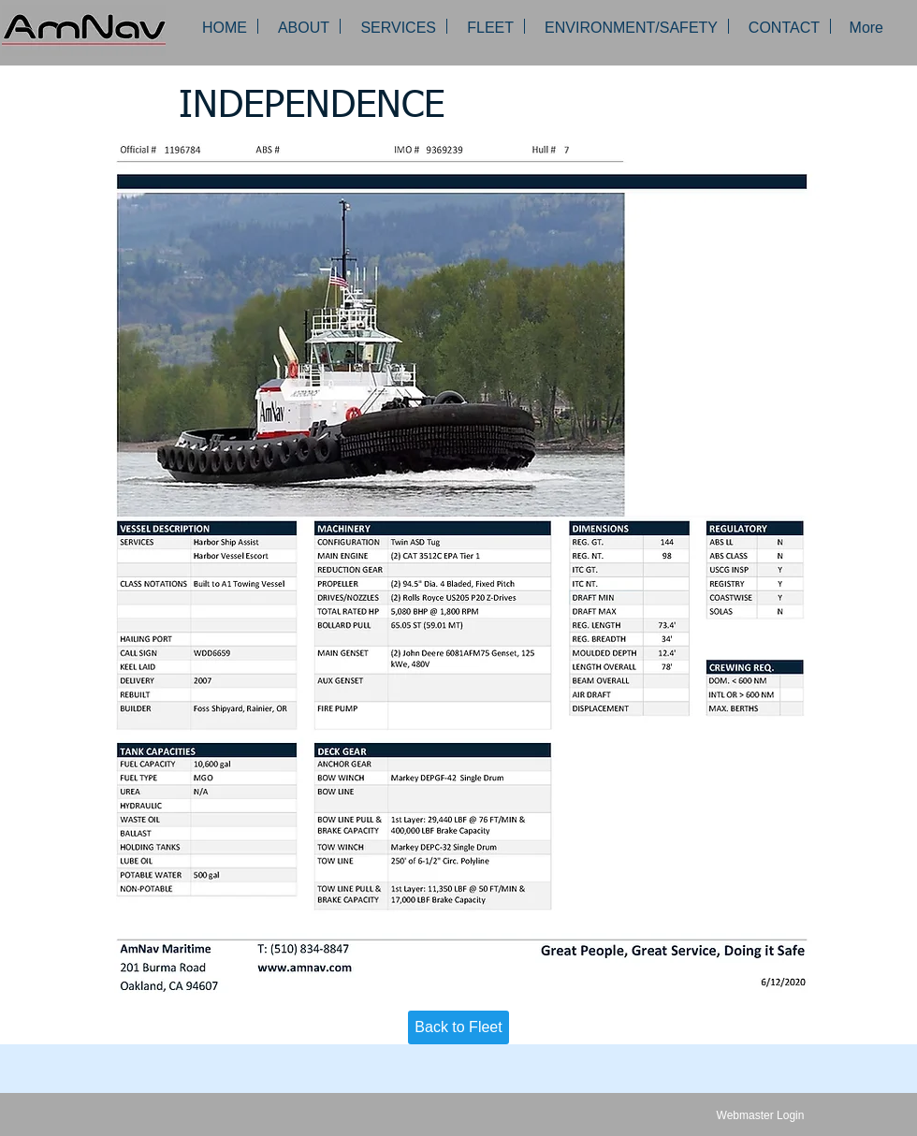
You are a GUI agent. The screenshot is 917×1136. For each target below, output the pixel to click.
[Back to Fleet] (458, 1027)
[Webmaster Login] (760, 1115)
